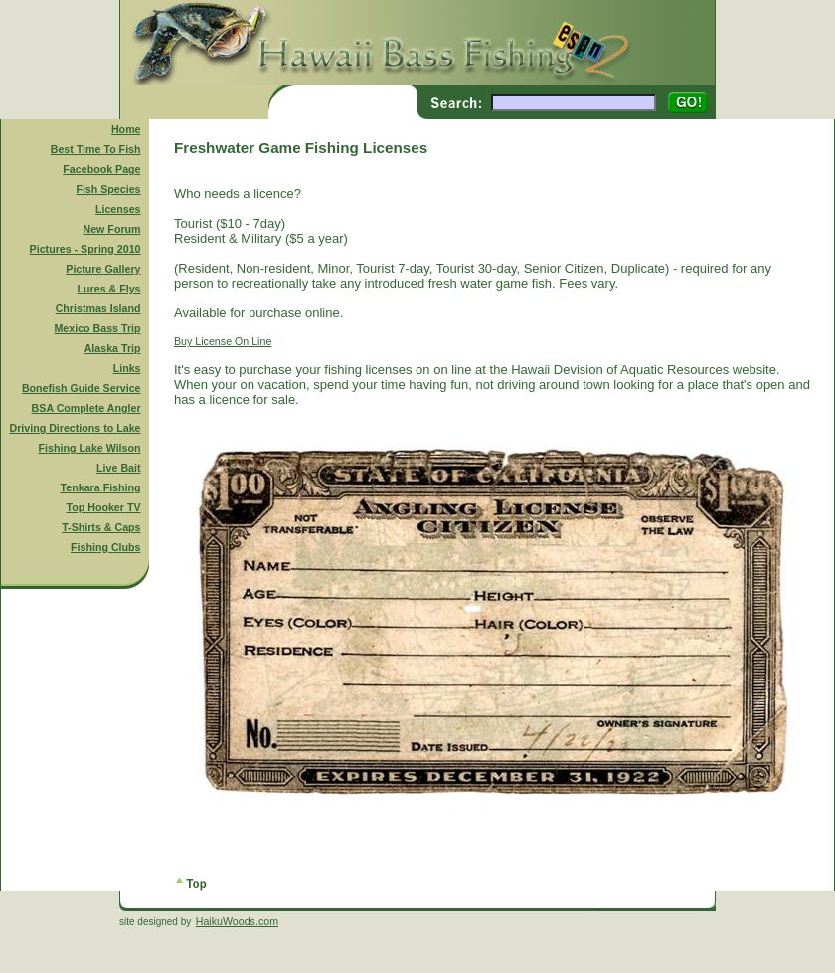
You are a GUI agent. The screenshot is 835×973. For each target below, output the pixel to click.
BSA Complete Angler (86, 408)
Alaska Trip (112, 348)
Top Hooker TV (104, 507)
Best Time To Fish (96, 149)
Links (127, 368)
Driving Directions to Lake (74, 428)
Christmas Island (98, 308)
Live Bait (118, 468)
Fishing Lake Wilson (90, 448)
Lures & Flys (109, 288)
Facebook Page (101, 169)
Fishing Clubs (105, 547)
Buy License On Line (222, 341)
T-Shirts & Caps (101, 527)
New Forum (112, 229)
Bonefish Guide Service (81, 388)
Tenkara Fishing (101, 487)
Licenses (118, 209)
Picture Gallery (103, 269)
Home (126, 129)
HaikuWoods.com (237, 921)
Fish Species (108, 189)
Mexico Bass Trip (97, 328)
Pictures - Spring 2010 (85, 249)
